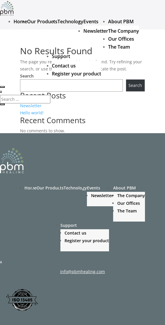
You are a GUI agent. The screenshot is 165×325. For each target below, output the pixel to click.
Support (61, 56)
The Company (123, 31)
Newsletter (95, 31)
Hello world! (32, 113)
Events (90, 21)
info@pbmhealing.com (82, 271)
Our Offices (121, 39)
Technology (70, 21)
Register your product (76, 73)
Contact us (64, 65)
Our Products (42, 21)
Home (20, 21)
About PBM (121, 21)
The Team (119, 47)
